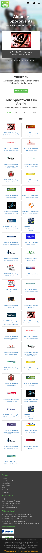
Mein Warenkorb (7, 481)
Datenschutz (6, 490)
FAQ (3, 499)
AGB (3, 488)
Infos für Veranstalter (9, 508)
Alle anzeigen (21, 91)
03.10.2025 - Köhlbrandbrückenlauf (14, 521)
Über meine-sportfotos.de (11, 501)
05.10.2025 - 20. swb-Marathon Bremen (16, 519)
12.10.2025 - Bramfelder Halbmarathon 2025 (17, 517)
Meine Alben (6, 483)
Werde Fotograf (7, 505)
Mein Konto (6, 485)
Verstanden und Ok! (11, 551)
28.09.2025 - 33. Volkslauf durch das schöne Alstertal (20, 523)
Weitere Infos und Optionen (29, 551)
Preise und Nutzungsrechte (11, 503)
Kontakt (4, 479)
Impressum (6, 492)
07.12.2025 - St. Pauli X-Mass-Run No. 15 (16, 514)
